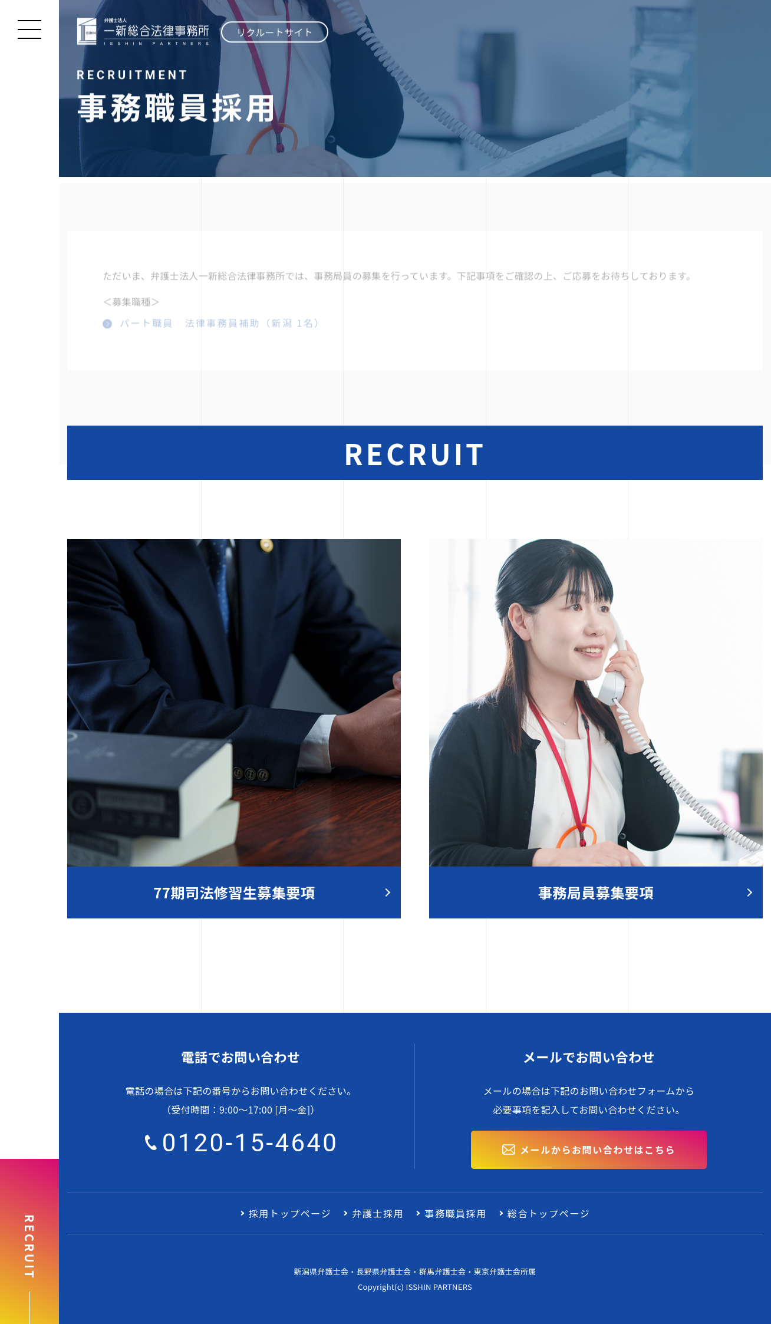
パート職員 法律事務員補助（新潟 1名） (220, 325)
